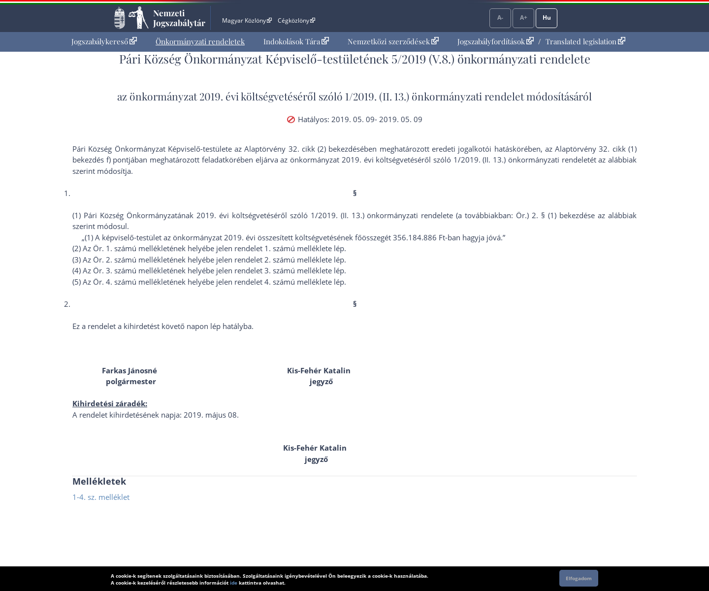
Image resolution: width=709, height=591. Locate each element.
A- (500, 17)
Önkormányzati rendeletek (200, 41)
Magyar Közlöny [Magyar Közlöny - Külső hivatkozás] (247, 20)
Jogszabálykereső (104, 41)
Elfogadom (579, 578)
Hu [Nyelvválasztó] (547, 17)
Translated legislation (585, 41)
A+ (523, 17)
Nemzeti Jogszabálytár (179, 17)
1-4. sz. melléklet (100, 497)
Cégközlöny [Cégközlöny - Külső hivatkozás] (296, 20)
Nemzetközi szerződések (393, 41)
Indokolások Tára (296, 41)
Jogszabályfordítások (495, 41)
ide (233, 582)
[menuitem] (104, 41)
